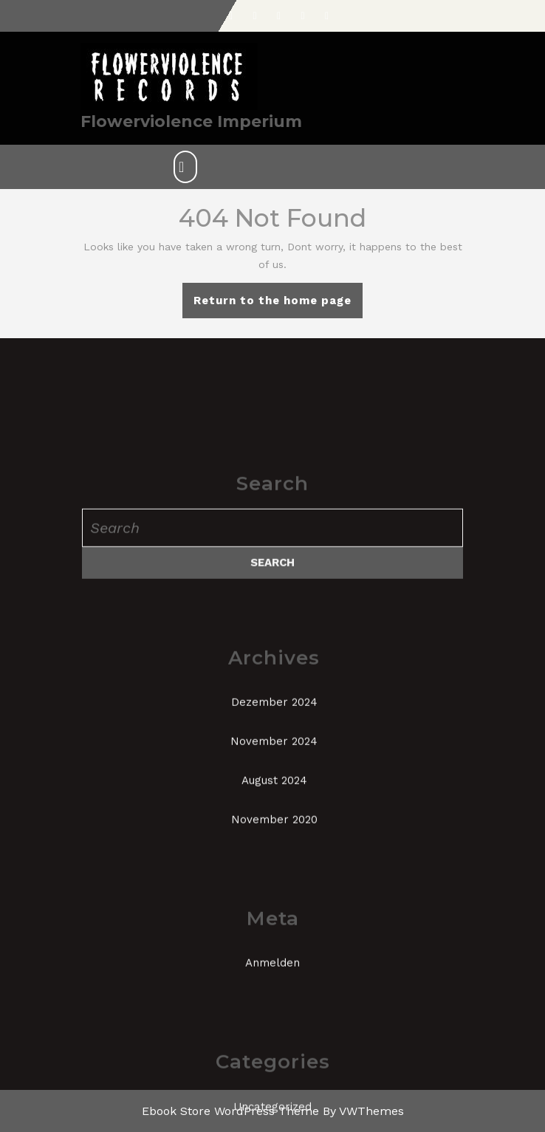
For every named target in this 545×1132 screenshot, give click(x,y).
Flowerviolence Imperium (191, 121)
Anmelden (272, 1091)
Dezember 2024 (274, 830)
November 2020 (274, 948)
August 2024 (274, 909)
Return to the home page (278, 305)
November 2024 (274, 870)
